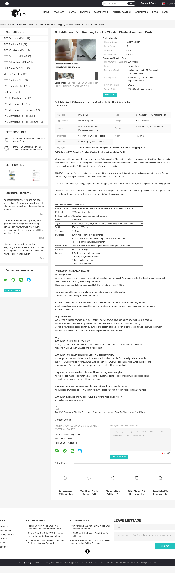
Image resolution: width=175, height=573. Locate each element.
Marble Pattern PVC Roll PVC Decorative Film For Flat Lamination (113, 492)
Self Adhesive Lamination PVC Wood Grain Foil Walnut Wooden (91, 527)
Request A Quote (148, 3)
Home (46, 12)
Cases (165, 12)
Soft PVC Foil (10, 92)
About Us (85, 12)
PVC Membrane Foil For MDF (19, 116)
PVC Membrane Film (14, 104)
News (155, 12)
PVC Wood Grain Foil (14, 50)
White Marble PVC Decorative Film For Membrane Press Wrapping (136, 492)
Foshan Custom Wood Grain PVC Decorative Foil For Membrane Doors (44, 527)
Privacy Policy (25, 562)
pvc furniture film (106, 412)
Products (59, 12)
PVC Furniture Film (13, 80)
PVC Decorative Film (28, 24)
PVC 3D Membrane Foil (16, 98)
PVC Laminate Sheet (14, 86)
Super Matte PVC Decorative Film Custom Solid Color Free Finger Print (160, 492)
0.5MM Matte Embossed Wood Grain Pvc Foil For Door (90, 534)
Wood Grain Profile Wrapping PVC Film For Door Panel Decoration (89, 492)
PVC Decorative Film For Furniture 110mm (79, 412)
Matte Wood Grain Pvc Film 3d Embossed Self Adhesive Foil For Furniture (90, 541)
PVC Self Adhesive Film (16, 62)
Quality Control (122, 12)
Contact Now (110, 95)
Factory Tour (101, 12)
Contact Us (141, 12)
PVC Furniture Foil (13, 44)
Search (131, 3)
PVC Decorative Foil (14, 38)
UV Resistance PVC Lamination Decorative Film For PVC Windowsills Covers (65, 492)
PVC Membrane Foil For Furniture (21, 122)
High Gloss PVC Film (14, 68)
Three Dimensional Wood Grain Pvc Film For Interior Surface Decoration (46, 541)
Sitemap (4, 547)
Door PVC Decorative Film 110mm (130, 412)
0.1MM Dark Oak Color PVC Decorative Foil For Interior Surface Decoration (45, 534)
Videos (72, 12)
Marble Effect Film (13, 74)
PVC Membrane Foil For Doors (19, 110)
